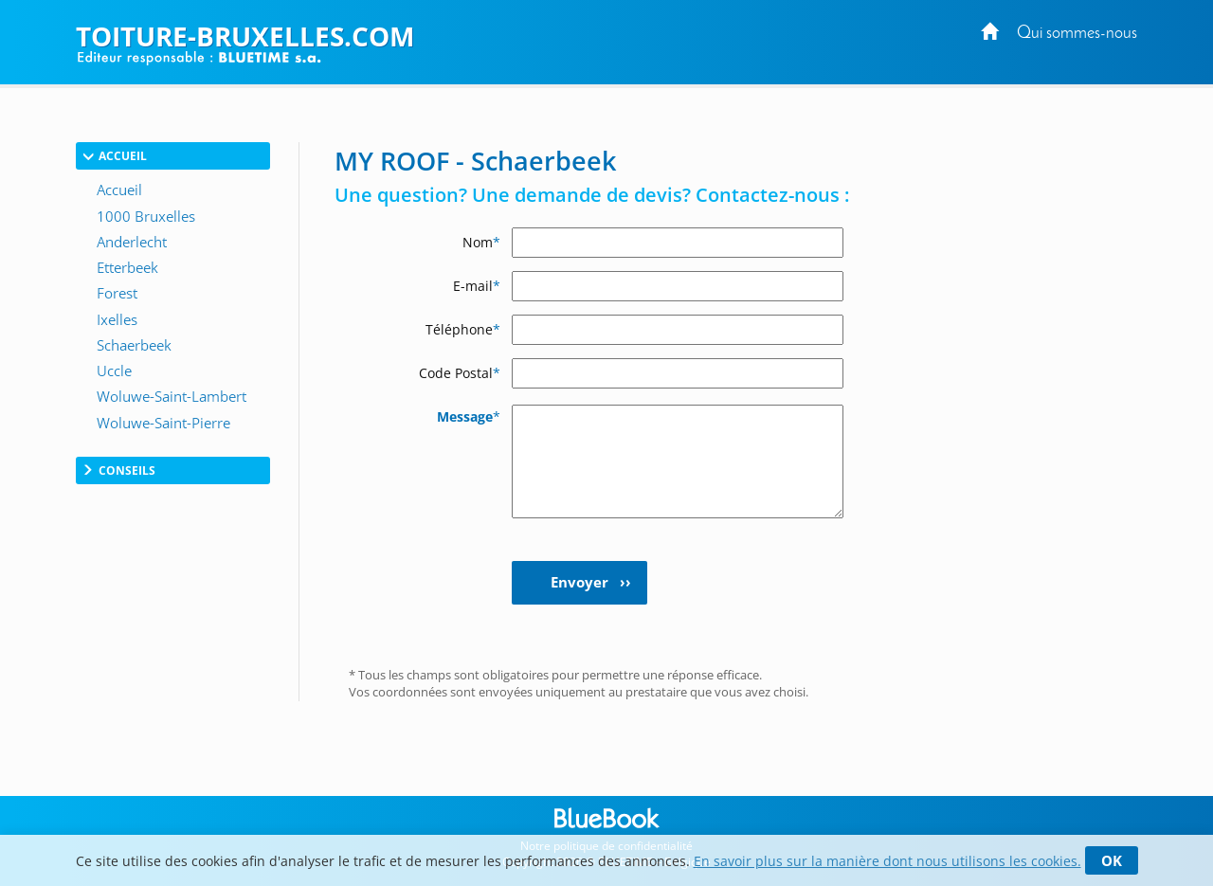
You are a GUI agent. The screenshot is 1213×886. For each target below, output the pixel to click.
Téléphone (462, 329)
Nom (481, 242)
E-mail (476, 286)
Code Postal (459, 373)
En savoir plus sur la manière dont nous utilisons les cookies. (887, 861)
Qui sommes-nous (1077, 34)
